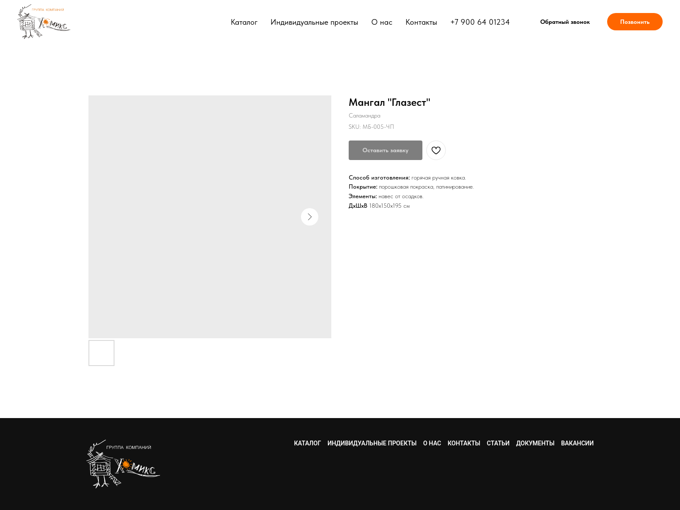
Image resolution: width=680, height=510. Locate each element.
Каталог (244, 21)
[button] (565, 21)
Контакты (421, 21)
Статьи (498, 443)
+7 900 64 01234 (480, 21)
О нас (381, 21)
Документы (535, 443)
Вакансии (577, 443)
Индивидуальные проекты (314, 21)
